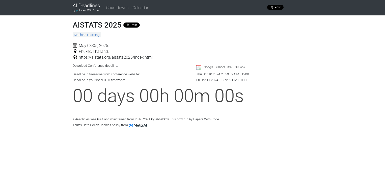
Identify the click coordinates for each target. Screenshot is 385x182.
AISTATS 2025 (97, 24)
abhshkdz (162, 119)
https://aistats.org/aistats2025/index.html (116, 57)
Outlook (240, 67)
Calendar (140, 7)
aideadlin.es (81, 119)
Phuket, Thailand (93, 51)
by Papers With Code (86, 10)
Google (208, 67)
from (134, 125)
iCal (229, 67)
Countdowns (117, 7)
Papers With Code (206, 119)
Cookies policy (109, 125)
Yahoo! (220, 67)
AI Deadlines (86, 6)
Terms (77, 125)
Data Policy (91, 125)
